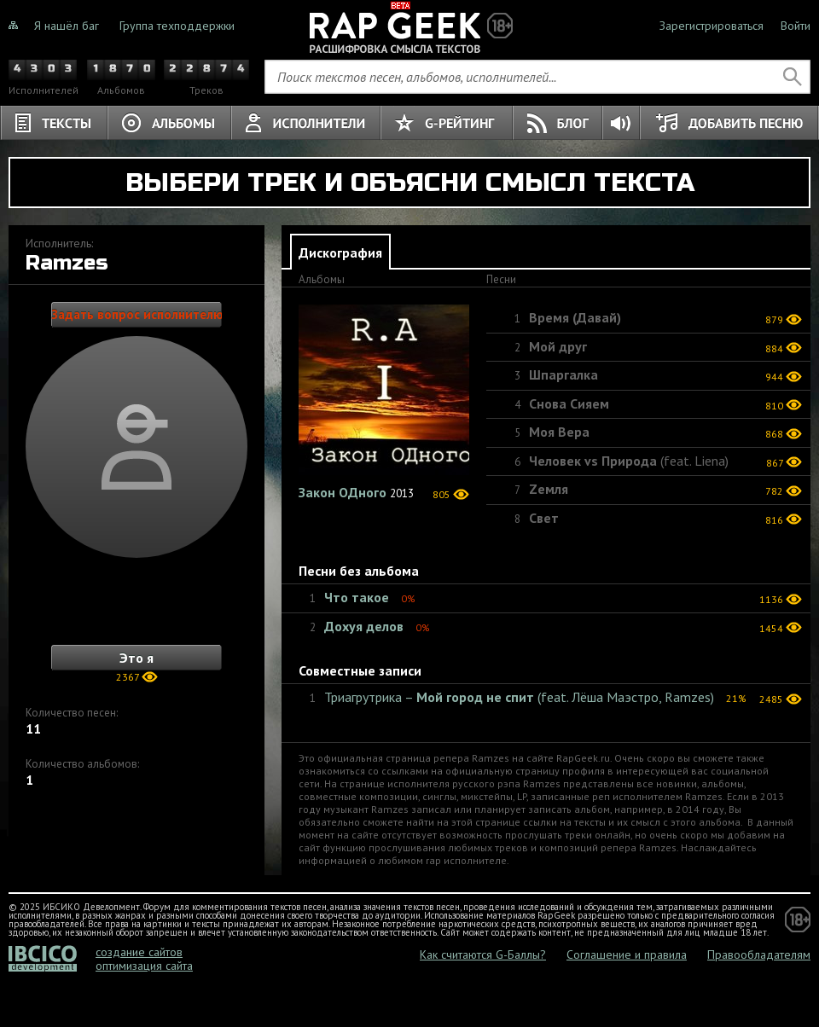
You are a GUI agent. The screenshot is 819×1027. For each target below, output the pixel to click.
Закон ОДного (342, 492)
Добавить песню (729, 123)
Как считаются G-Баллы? (483, 954)
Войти (795, 25)
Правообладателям (758, 954)
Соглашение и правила (626, 954)
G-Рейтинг (446, 123)
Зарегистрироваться (711, 25)
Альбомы (169, 123)
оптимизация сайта (144, 965)
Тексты (53, 123)
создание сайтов (139, 952)
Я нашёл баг (66, 25)
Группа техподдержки (177, 25)
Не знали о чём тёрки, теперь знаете (409, 25)
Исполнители (305, 123)
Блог (558, 123)
